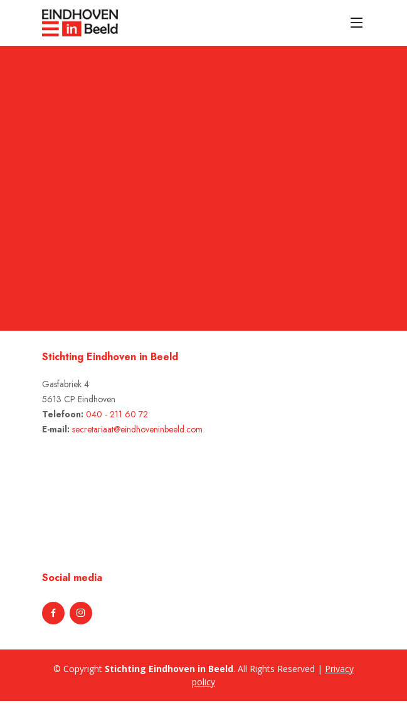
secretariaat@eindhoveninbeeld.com (137, 429)
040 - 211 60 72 (117, 414)
